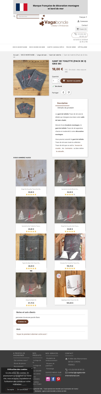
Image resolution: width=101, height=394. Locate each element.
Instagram (48, 379)
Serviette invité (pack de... (70, 189)
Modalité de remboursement (51, 359)
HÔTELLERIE (82, 47)
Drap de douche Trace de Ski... (31, 189)
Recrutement (18, 366)
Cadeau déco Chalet (37, 383)
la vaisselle (60, 151)
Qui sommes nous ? (21, 360)
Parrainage (50, 368)
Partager (63, 92)
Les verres (37, 373)
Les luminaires (36, 377)
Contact (85, 25)
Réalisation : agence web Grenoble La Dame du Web (50, 391)
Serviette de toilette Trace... (31, 226)
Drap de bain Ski (31, 300)
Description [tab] (62, 103)
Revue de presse (20, 363)
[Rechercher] (29, 17)
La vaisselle (37, 370)
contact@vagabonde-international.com (75, 374)
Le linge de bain (37, 366)
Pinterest (69, 92)
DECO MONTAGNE (20, 47)
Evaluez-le (22, 321)
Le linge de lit (37, 361)
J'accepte (10, 389)
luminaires (69, 148)
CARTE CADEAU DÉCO (55, 47)
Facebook (53, 379)
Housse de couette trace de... (70, 263)
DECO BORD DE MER (37, 47)
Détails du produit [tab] (66, 107)
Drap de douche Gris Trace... (70, 226)
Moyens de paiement (50, 364)
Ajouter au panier (72, 80)
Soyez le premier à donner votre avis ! (32, 334)
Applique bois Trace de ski (69, 300)
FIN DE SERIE (71, 47)
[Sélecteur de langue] (84, 17)
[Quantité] (54, 80)
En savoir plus (22, 389)
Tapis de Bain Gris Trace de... (31, 263)
